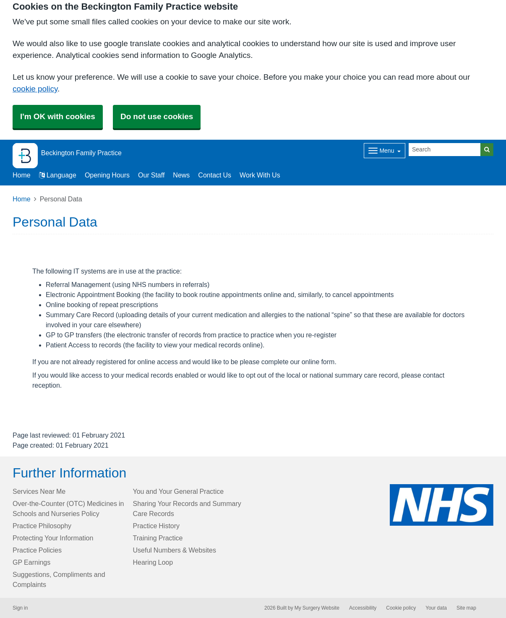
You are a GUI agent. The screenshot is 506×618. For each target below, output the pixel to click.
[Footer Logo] (441, 505)
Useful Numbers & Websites (174, 550)
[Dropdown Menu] (384, 150)
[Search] (445, 149)
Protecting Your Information (53, 538)
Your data (436, 607)
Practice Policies (37, 550)
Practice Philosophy (42, 525)
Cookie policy (401, 607)
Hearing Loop (153, 562)
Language (57, 175)
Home (22, 199)
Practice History (156, 525)
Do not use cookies (156, 116)
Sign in (20, 607)
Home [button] (22, 175)
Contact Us (214, 175)
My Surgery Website (317, 607)
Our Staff (151, 175)
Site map (466, 607)
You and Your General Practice (178, 491)
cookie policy (35, 89)
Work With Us (260, 175)
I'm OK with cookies (57, 116)
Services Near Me (39, 491)
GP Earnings (31, 562)
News (181, 175)
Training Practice (158, 538)
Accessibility (362, 607)
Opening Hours (107, 175)
